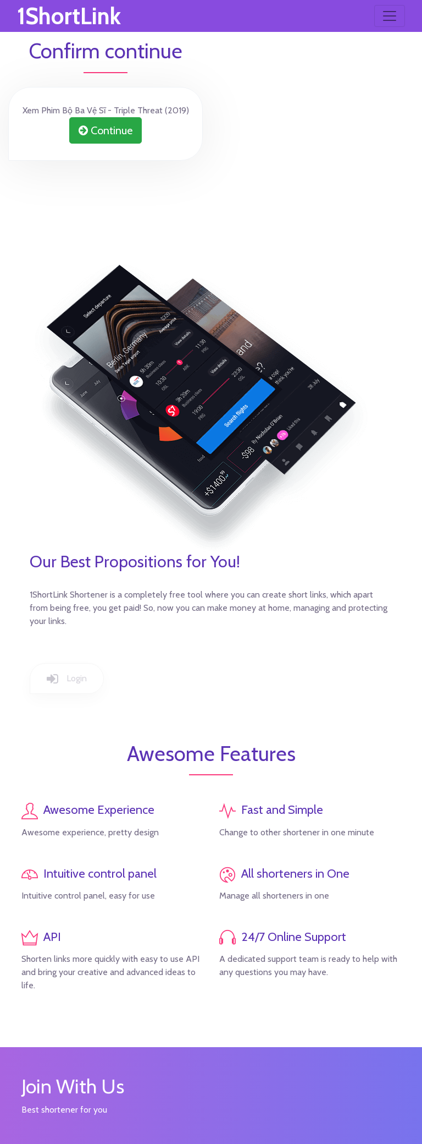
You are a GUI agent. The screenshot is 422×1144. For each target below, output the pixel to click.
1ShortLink (69, 16)
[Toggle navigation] (389, 16)
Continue (105, 130)
